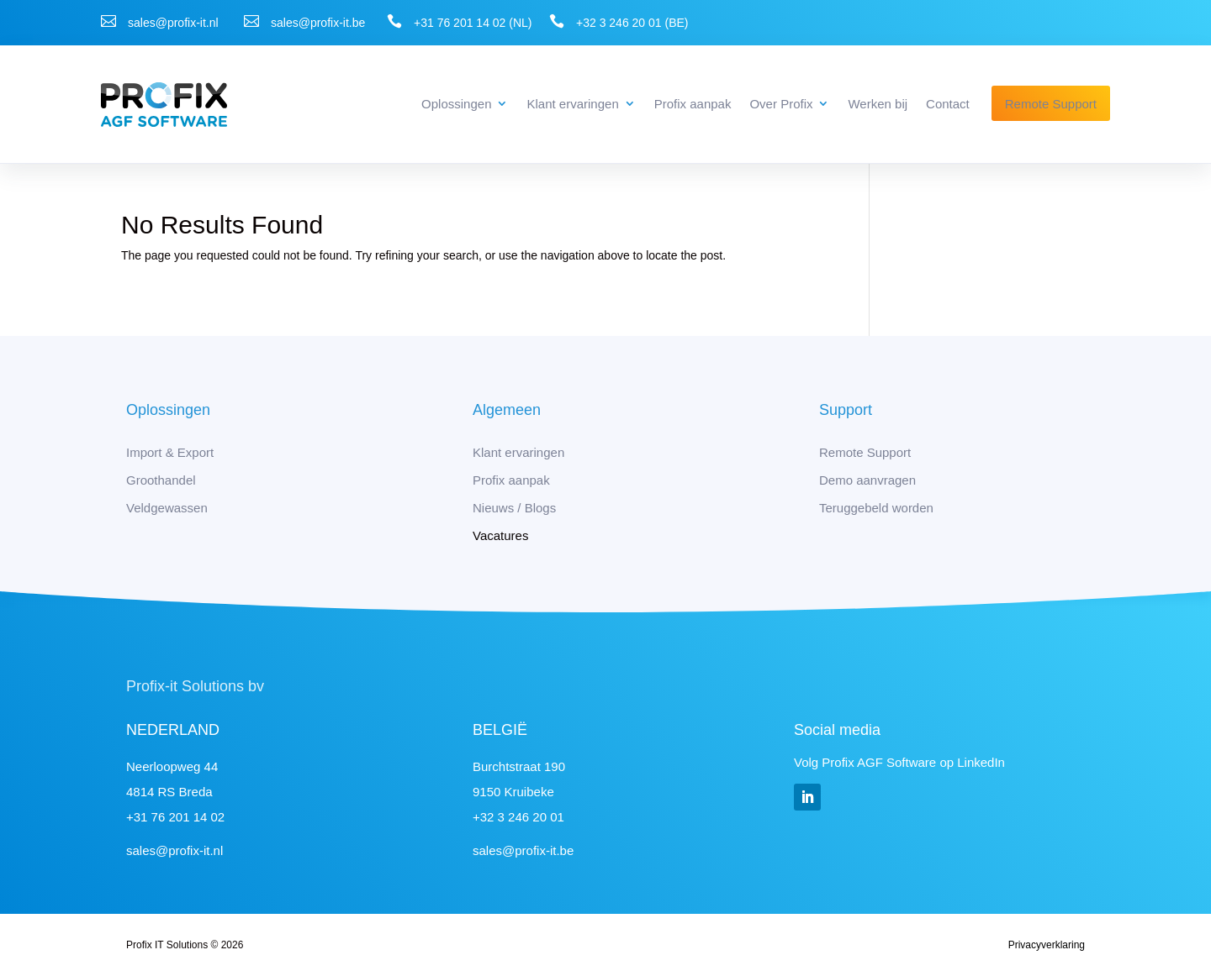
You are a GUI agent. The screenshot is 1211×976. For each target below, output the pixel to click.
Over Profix (780, 104)
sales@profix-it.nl (173, 22)
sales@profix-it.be (318, 22)
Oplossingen (456, 104)
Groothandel (161, 480)
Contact (948, 104)
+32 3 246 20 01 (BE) (632, 22)
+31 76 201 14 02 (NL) (473, 22)
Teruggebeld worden (876, 508)
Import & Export (170, 452)
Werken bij (877, 104)
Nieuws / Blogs (514, 508)
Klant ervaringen (572, 104)
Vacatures (500, 535)
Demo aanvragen (867, 480)
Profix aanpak (693, 104)
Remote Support (1051, 104)
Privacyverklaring (1046, 945)
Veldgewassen (167, 508)
